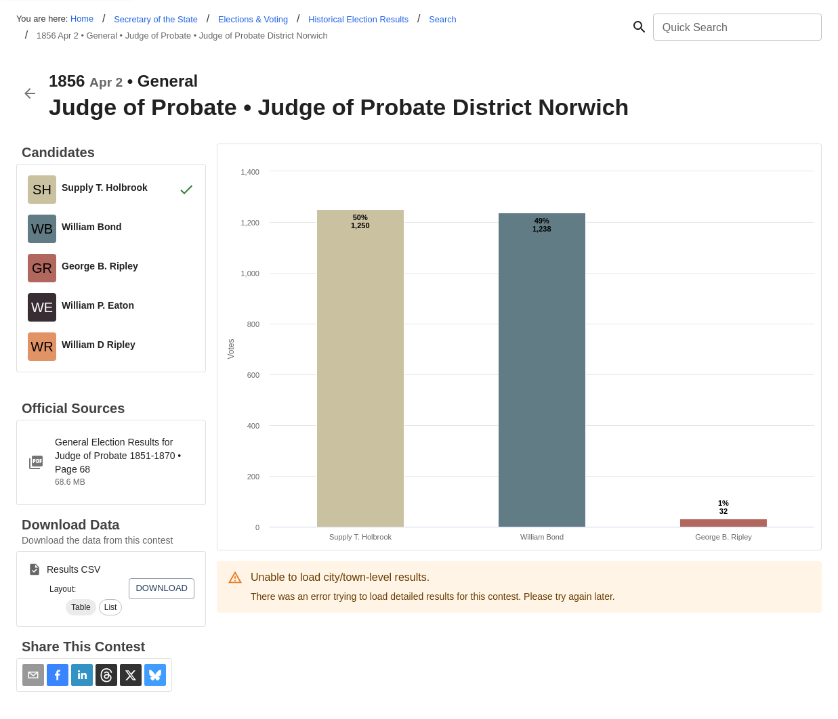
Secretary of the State (156, 19)
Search (443, 19)
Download (161, 588)
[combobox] (736, 27)
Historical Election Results (358, 19)
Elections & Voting (253, 19)
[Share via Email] (33, 675)
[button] (81, 607)
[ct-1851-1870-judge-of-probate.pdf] (111, 462)
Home (81, 19)
